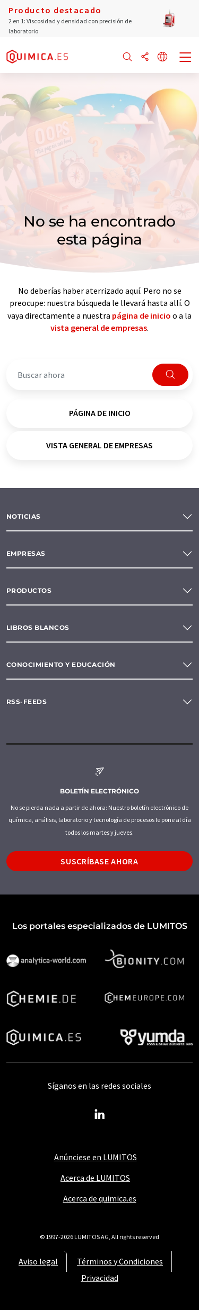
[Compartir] (144, 57)
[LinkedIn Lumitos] (99, 1114)
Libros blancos (38, 627)
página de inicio (141, 315)
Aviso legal (38, 1261)
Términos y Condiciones (120, 1261)
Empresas (26, 553)
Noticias (23, 516)
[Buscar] (127, 57)
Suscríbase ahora (99, 861)
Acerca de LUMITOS (95, 1177)
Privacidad (99, 1277)
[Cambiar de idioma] (162, 57)
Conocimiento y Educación (61, 664)
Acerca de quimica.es (99, 1198)
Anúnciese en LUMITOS (95, 1157)
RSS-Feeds (26, 702)
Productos (28, 590)
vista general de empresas (98, 327)
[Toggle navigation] (186, 58)
